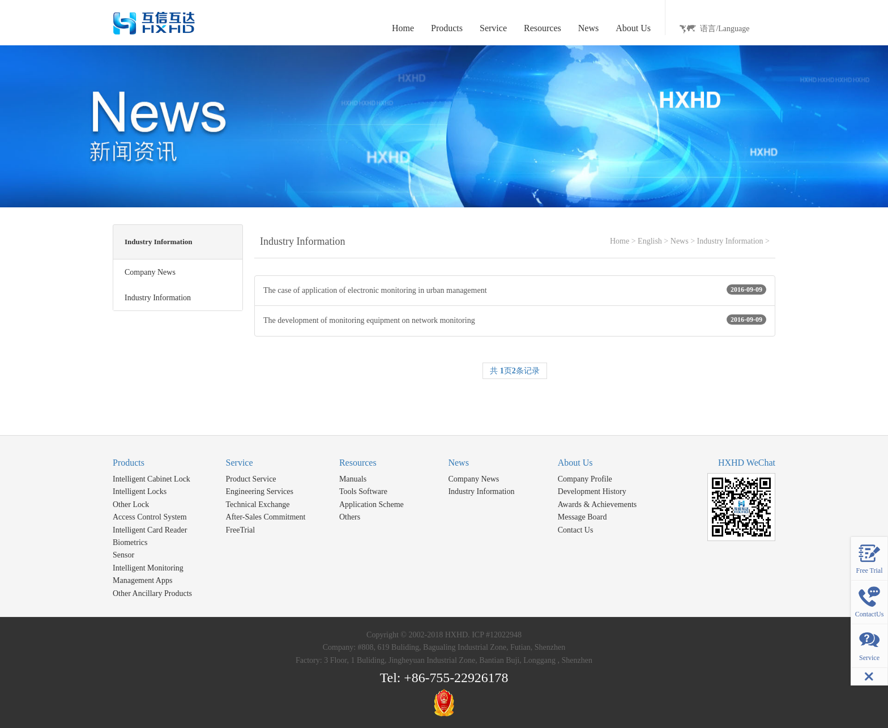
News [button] (588, 28)
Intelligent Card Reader (150, 530)
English (650, 241)
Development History (592, 491)
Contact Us (576, 530)
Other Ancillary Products (152, 593)
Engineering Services (259, 491)
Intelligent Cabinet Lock (151, 479)
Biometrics (130, 542)
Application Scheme (371, 504)
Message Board (582, 517)
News (680, 241)
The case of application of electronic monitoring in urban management (514, 289)
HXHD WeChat (746, 462)
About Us (575, 462)
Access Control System (150, 517)
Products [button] (447, 28)
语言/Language (724, 28)
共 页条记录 (515, 371)
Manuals (352, 479)
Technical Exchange (258, 504)
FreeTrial (240, 530)
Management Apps (142, 580)
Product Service (251, 479)
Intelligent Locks (139, 491)
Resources (358, 462)
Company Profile (585, 479)
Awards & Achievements (597, 504)
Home (403, 28)
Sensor (123, 555)
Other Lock (131, 504)
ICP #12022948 (497, 635)
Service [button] (493, 28)
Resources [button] (542, 28)
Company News (473, 479)
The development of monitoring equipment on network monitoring (514, 319)
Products (128, 462)
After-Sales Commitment (266, 517)
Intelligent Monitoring (148, 568)
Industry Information (730, 241)
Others (349, 517)
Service (239, 462)
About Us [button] (633, 28)
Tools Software (363, 491)
